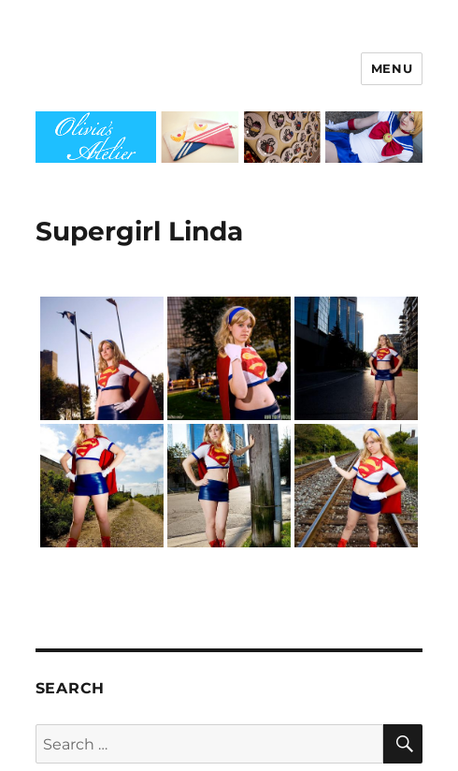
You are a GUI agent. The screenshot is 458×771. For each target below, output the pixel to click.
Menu (391, 68)
